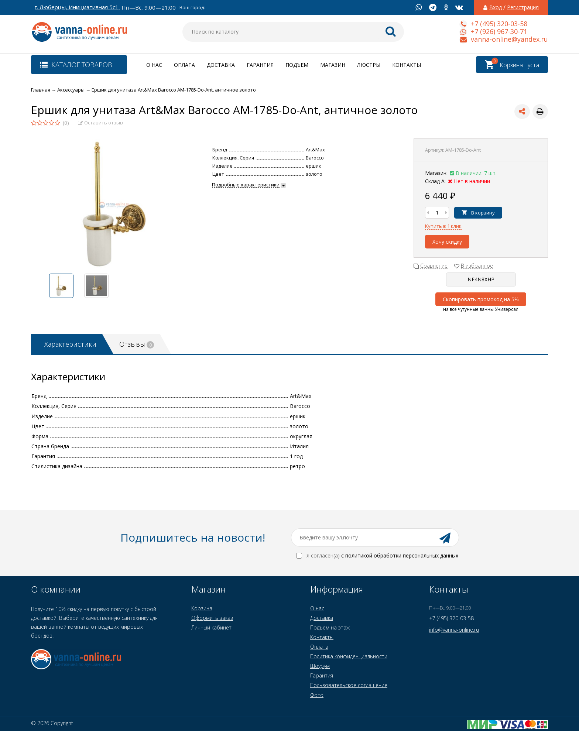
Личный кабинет (211, 627)
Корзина (201, 608)
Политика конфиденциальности (348, 656)
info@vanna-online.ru (454, 629)
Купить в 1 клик (443, 226)
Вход (495, 7)
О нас (154, 64)
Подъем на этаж (330, 627)
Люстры (368, 64)
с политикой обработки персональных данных (399, 555)
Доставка (221, 64)
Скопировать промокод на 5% (481, 299)
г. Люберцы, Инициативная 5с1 (77, 7)
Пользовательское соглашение (348, 685)
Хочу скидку (447, 241)
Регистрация (523, 7)
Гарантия (260, 64)
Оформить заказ (212, 617)
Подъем (296, 64)
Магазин (332, 64)
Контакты (406, 64)
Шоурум (320, 665)
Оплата (184, 64)
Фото (316, 695)
